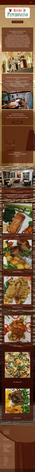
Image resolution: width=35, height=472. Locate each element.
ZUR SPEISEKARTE (17, 22)
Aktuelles (6, 457)
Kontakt (5, 462)
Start (5, 464)
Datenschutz (6, 459)
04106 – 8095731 (6, 439)
